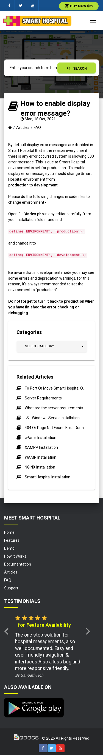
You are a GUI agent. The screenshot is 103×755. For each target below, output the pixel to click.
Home (9, 532)
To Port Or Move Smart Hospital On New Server (56, 388)
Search (76, 68)
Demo (9, 548)
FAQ (37, 127)
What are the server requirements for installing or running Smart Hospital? (56, 408)
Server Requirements (43, 398)
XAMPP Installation (41, 447)
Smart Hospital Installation (47, 477)
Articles (22, 127)
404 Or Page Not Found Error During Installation (56, 427)
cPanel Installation (40, 437)
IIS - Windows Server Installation (52, 418)
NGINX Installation (40, 467)
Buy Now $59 (79, 6)
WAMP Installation (40, 457)
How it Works (15, 556)
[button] (52, 346)
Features (12, 540)
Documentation (17, 564)
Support (11, 588)
